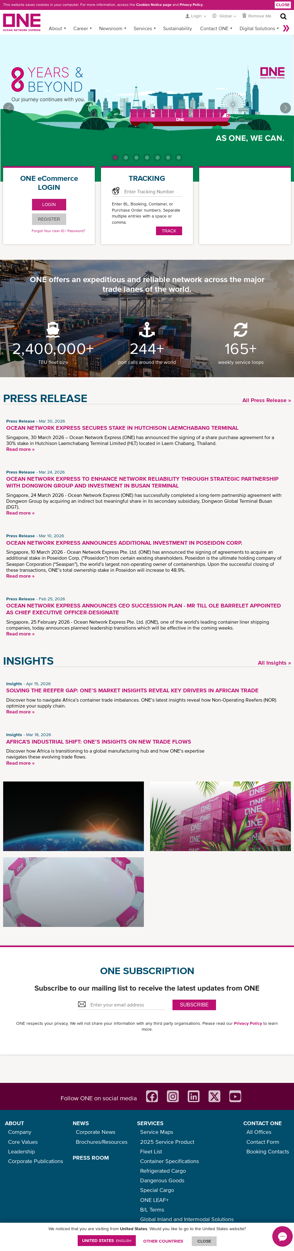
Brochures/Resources (101, 1142)
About (55, 28)
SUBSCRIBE (194, 1004)
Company (19, 1132)
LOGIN (49, 204)
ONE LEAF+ (154, 1200)
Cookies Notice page (154, 4)
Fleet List (151, 1151)
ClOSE (204, 1241)
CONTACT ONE (262, 1123)
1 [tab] (115, 157)
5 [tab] (157, 157)
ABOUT (14, 1123)
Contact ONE (214, 28)
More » (286, 28)
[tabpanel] (147, 108)
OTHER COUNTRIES (163, 1241)
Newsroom (110, 28)
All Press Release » (266, 400)
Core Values (23, 1142)
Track (169, 230)
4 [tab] (147, 157)
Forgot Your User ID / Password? (58, 231)
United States (106, 1240)
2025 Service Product (167, 1142)
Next (285, 108)
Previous (8, 108)
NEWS (81, 1123)
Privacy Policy (191, 4)
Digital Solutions (257, 28)
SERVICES (150, 1123)
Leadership (21, 1151)
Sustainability (177, 28)
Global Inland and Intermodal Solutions (187, 1219)
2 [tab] (126, 157)
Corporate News (95, 1132)
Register (49, 219)
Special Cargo (157, 1190)
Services (143, 28)
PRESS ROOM (91, 1157)
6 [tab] (168, 157)
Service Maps (156, 1132)
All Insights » (274, 662)
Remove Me (259, 15)
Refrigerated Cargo (163, 1170)
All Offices (258, 1132)
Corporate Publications (35, 1161)
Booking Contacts (267, 1151)
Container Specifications (169, 1161)
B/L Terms (152, 1209)
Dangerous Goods (162, 1180)
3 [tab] (136, 157)
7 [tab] (179, 157)
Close (283, 4)
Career (80, 28)
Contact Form (262, 1142)
